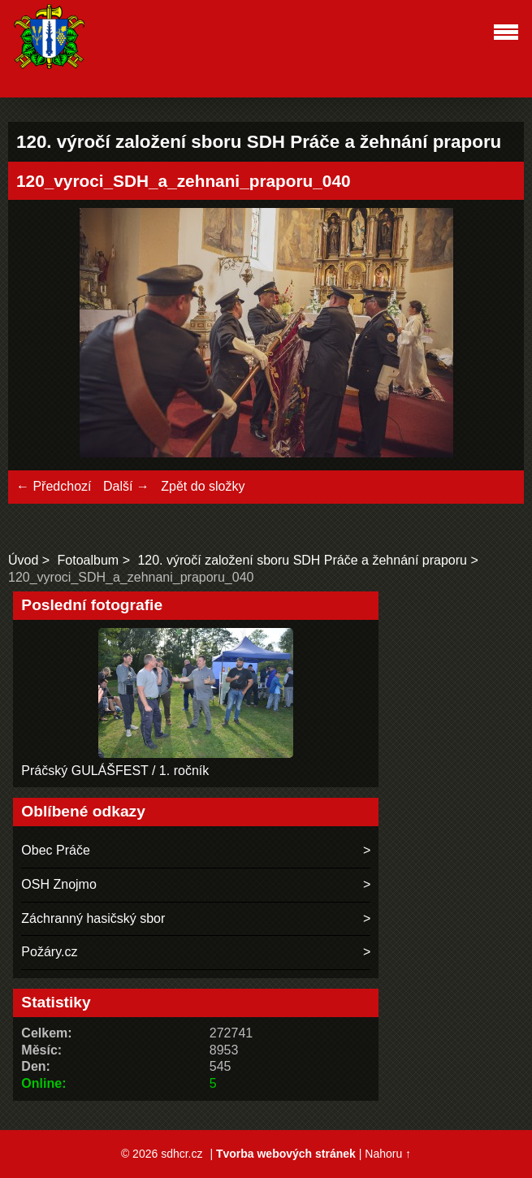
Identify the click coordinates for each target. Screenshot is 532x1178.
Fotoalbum (88, 560)
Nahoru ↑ (388, 1153)
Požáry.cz (49, 952)
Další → (126, 486)
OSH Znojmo (58, 884)
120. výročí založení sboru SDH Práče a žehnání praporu (302, 560)
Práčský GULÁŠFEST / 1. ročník (115, 770)
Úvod (23, 560)
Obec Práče (55, 850)
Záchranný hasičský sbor (93, 918)
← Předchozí (53, 486)
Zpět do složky (202, 486)
